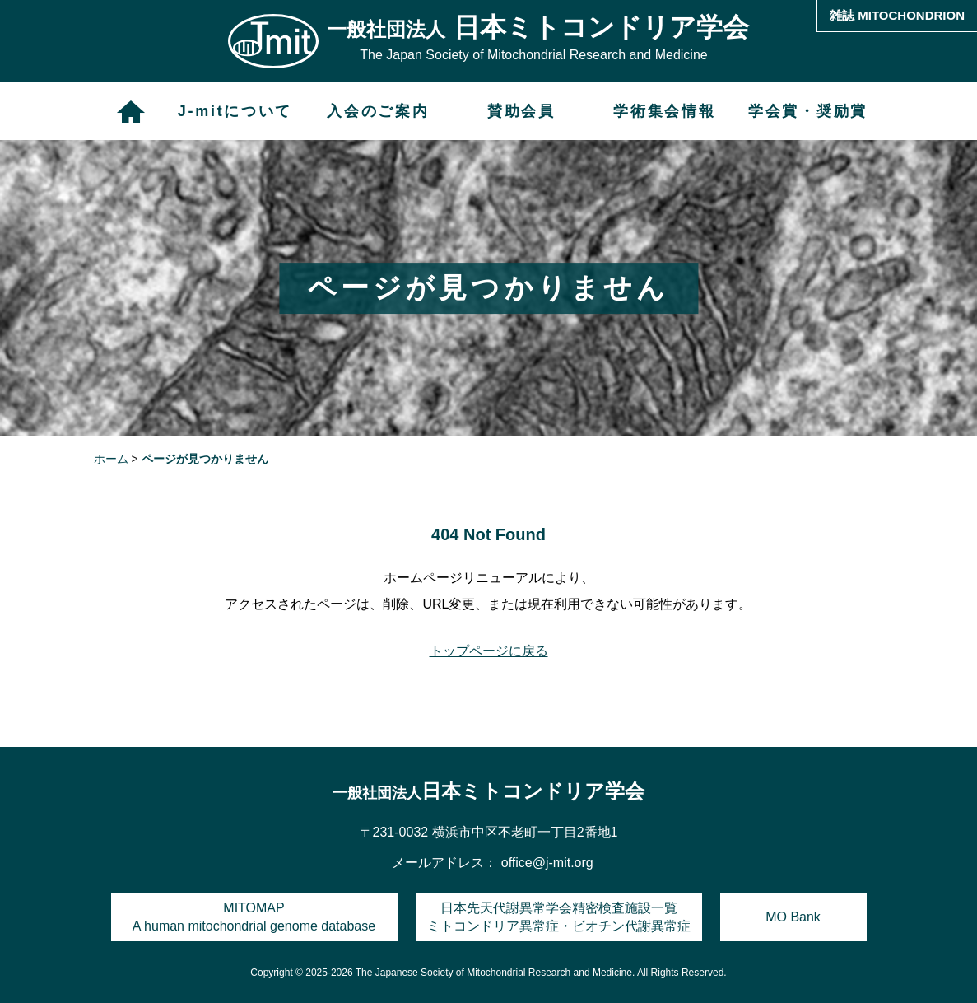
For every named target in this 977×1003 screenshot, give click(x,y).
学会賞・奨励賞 (808, 111)
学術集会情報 (664, 111)
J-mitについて (235, 111)
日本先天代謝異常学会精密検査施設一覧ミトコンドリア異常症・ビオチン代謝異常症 (559, 917)
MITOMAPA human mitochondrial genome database (254, 917)
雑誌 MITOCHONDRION (897, 15)
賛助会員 (521, 111)
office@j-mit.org (547, 863)
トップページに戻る (489, 651)
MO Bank (793, 917)
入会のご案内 (378, 111)
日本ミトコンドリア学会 (488, 791)
